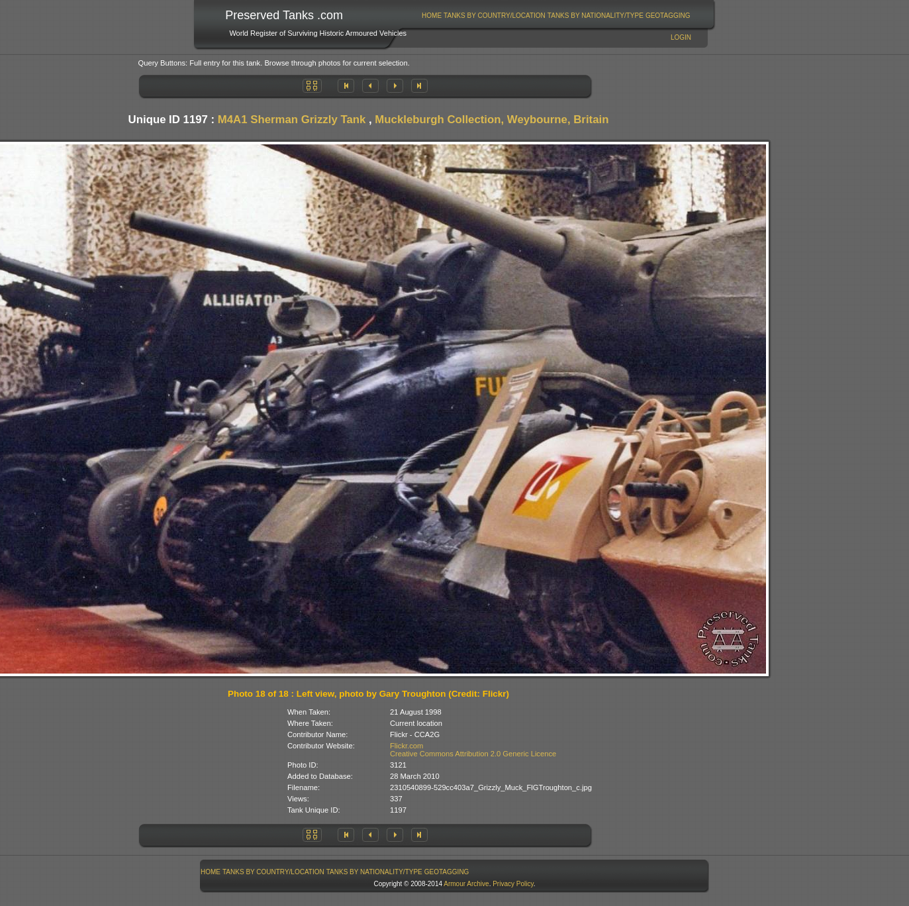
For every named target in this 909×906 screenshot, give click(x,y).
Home (432, 15)
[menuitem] (432, 16)
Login (681, 37)
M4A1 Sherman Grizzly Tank (292, 119)
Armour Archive (466, 883)
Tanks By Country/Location (495, 15)
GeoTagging (668, 15)
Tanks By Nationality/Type (596, 15)
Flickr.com (406, 746)
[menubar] (556, 16)
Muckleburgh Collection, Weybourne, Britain (491, 119)
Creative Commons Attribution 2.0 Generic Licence (473, 754)
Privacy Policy (513, 883)
